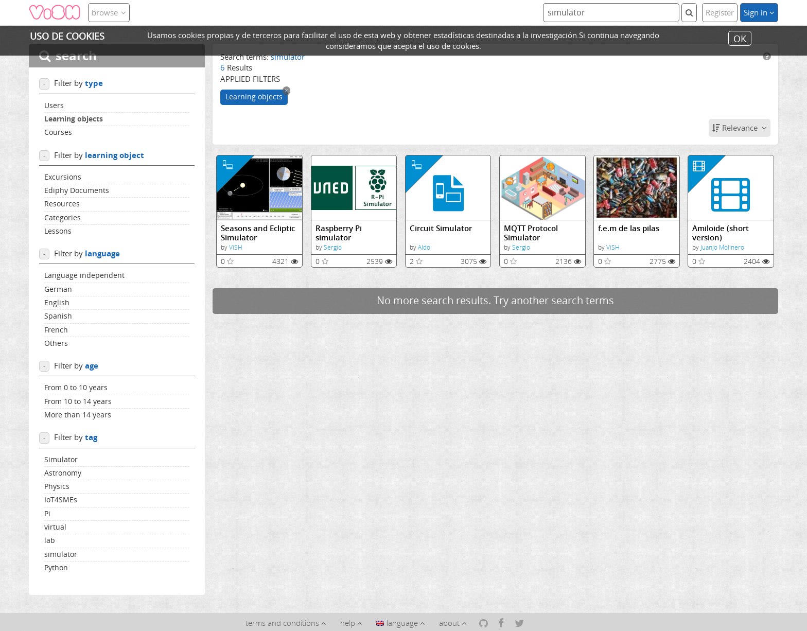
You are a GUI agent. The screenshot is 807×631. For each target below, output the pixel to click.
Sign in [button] (759, 12)
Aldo (424, 247)
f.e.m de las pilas (628, 228)
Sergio (333, 247)
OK (739, 38)
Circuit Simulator (441, 228)
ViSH (235, 247)
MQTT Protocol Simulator (531, 232)
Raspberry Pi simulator (338, 232)
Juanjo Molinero (722, 247)
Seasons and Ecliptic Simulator (258, 232)
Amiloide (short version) (720, 232)
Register (720, 12)
